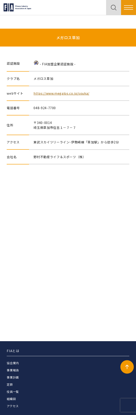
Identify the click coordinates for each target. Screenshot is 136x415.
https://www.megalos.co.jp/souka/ (61, 93)
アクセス (13, 406)
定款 (10, 384)
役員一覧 (13, 391)
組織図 (11, 399)
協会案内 (13, 363)
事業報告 (13, 370)
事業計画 (13, 377)
